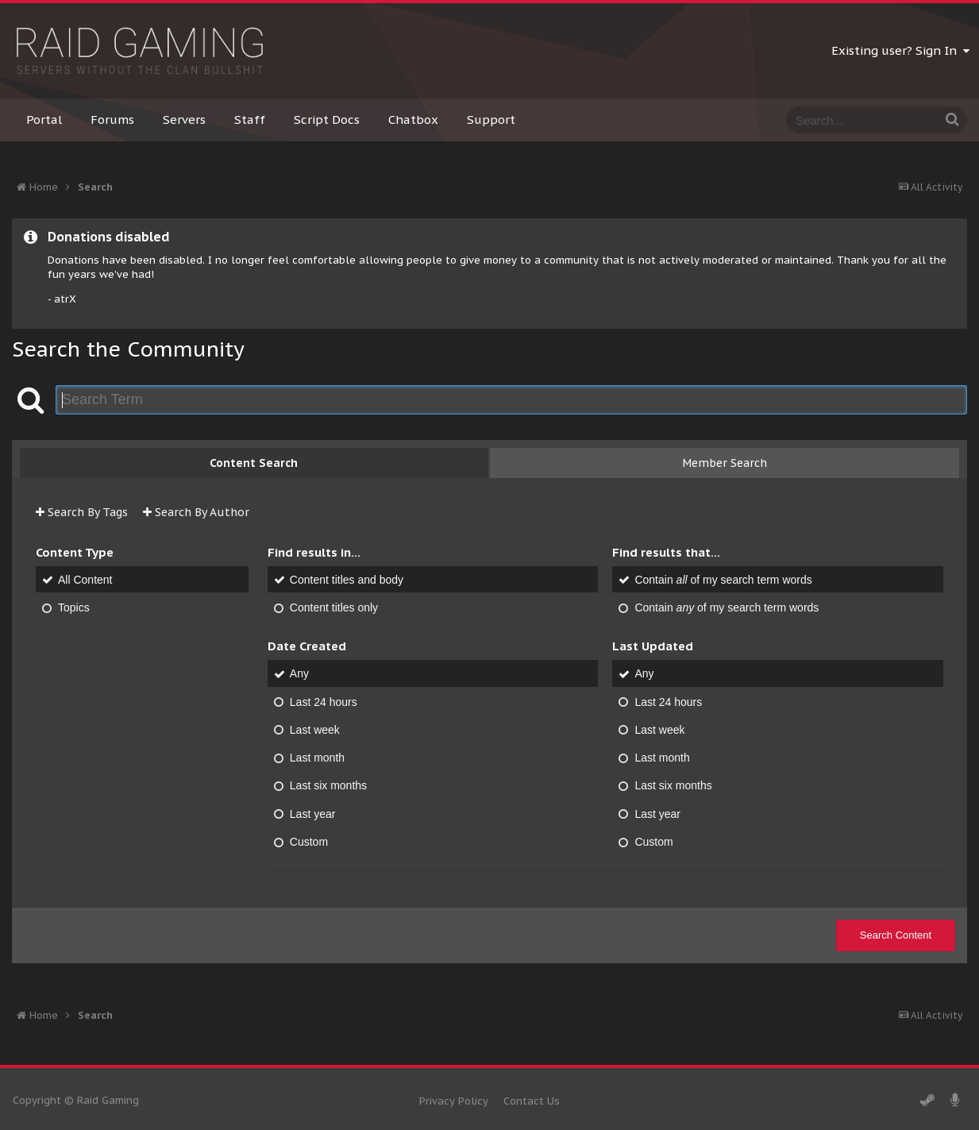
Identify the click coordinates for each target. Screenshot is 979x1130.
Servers (184, 119)
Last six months (328, 786)
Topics (74, 607)
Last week (315, 729)
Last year (313, 814)
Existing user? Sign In (900, 50)
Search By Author (196, 512)
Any (299, 674)
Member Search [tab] (724, 463)
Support (491, 119)
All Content (85, 579)
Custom (309, 841)
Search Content (895, 935)
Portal (44, 119)
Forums (112, 119)
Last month (317, 757)
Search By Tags (82, 512)
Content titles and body (346, 579)
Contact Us (531, 1101)
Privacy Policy (453, 1101)
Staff (249, 119)
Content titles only (334, 607)
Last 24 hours (323, 702)
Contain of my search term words (722, 579)
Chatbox (413, 119)
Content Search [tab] (254, 463)
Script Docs (327, 119)
